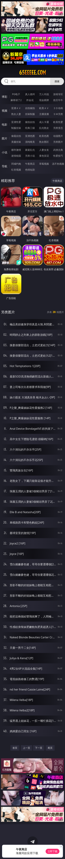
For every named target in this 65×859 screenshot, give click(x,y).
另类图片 (58, 141)
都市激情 (16, 149)
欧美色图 (44, 136)
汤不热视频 (58, 163)
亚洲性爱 (16, 122)
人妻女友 (44, 149)
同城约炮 (16, 163)
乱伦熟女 (44, 128)
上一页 (26, 747)
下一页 (38, 747)
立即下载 (52, 851)
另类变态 (58, 128)
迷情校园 (16, 155)
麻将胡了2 (16, 100)
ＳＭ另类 (58, 114)
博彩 (4, 97)
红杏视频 (16, 169)
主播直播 (44, 114)
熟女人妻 (16, 114)
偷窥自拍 (16, 136)
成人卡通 (44, 122)
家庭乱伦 (30, 149)
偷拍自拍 (30, 122)
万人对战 (44, 94)
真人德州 (30, 94)
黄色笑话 (44, 155)
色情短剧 (30, 169)
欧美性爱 (58, 122)
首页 (14, 747)
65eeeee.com (32, 72)
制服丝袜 (16, 128)
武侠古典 (58, 149)
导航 (4, 166)
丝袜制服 (30, 114)
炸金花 (30, 100)
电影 (4, 124)
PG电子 (16, 94)
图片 (4, 138)
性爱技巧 (58, 155)
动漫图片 (58, 136)
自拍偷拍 (30, 108)
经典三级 (30, 128)
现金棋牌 (44, 100)
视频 (4, 111)
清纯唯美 (30, 141)
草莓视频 (44, 163)
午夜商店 (30, 163)
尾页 (50, 747)
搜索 (57, 81)
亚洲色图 (30, 136)
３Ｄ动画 (58, 108)
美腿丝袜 (16, 141)
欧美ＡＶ (44, 108)
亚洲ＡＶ (16, 108)
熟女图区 (44, 141)
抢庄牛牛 (58, 100)
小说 (4, 152)
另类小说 (30, 155)
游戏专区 (58, 94)
